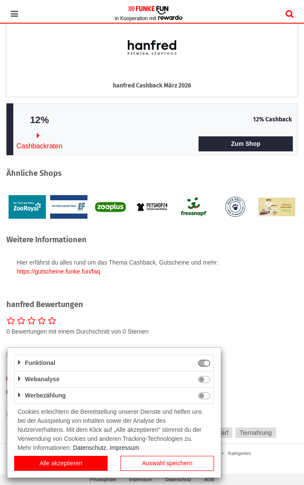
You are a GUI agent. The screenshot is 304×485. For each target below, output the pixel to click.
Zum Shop (245, 143)
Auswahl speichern (167, 463)
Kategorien (239, 453)
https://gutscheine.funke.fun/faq (58, 271)
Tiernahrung (256, 432)
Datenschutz (89, 447)
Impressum (124, 447)
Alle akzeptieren (60, 463)
